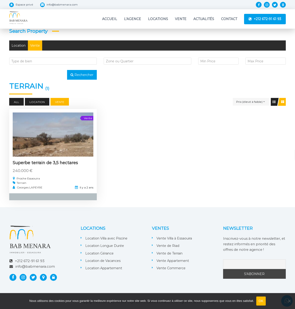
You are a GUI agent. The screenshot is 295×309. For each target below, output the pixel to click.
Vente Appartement (172, 261)
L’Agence (132, 19)
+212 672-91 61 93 (267, 19)
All (16, 102)
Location (19, 45)
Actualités (203, 19)
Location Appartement (103, 268)
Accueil (109, 19)
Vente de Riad (167, 246)
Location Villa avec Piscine (106, 238)
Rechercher (82, 75)
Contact (229, 19)
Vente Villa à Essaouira (174, 238)
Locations (158, 19)
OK (261, 301)
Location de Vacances (103, 261)
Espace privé (24, 4)
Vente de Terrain (169, 253)
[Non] (289, 301)
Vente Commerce (171, 268)
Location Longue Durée (104, 246)
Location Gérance (99, 253)
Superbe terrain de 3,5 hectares (45, 162)
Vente (180, 19)
